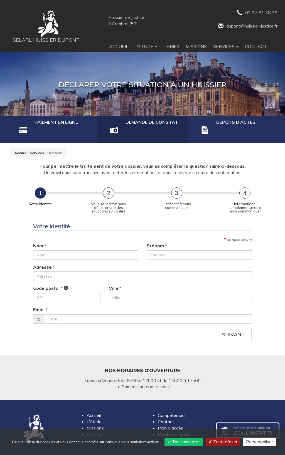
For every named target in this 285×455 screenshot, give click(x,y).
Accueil (118, 47)
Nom (39, 234)
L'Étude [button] (145, 47)
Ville (115, 277)
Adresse (44, 255)
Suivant (233, 323)
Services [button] (226, 47)
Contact (256, 47)
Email (40, 298)
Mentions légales (174, 423)
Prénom (157, 234)
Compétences (172, 404)
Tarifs (171, 47)
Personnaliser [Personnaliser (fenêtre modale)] (259, 441)
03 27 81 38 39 (256, 13)
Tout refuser (222, 441)
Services (37, 142)
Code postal (48, 277)
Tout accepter (183, 441)
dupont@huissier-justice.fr (247, 26)
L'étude (94, 411)
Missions (196, 47)
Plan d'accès (170, 417)
